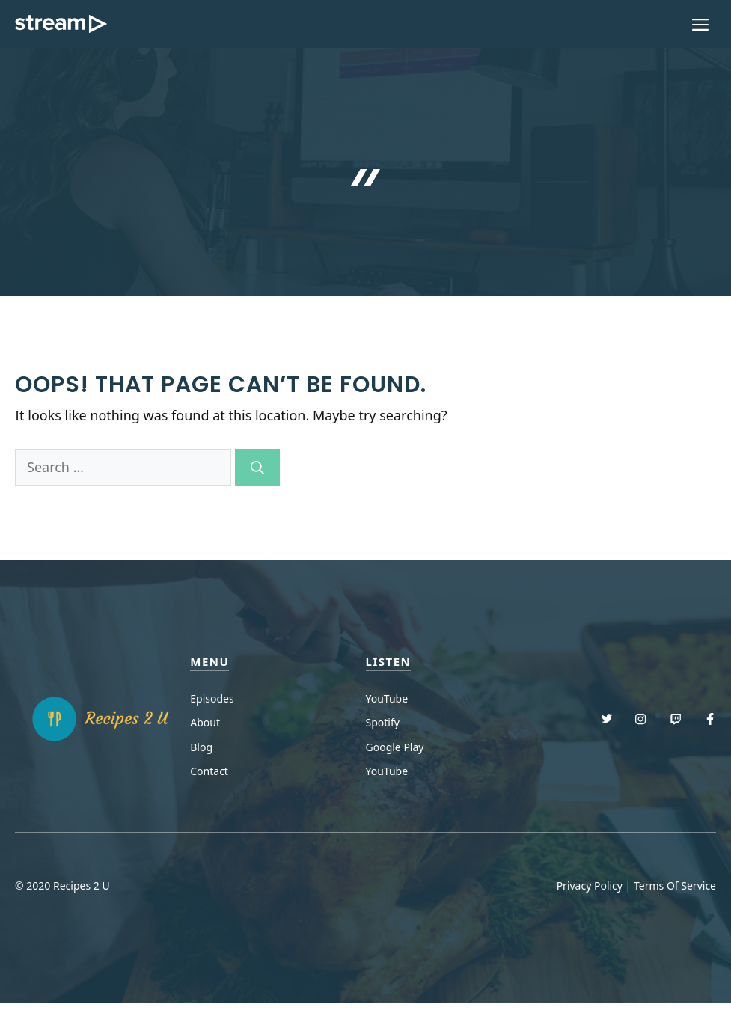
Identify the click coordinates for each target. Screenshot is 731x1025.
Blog (201, 747)
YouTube (387, 698)
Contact (209, 771)
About (205, 722)
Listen (389, 661)
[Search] (257, 467)
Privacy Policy (590, 885)
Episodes (211, 698)
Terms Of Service (675, 885)
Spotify (383, 722)
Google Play (395, 747)
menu (209, 661)
